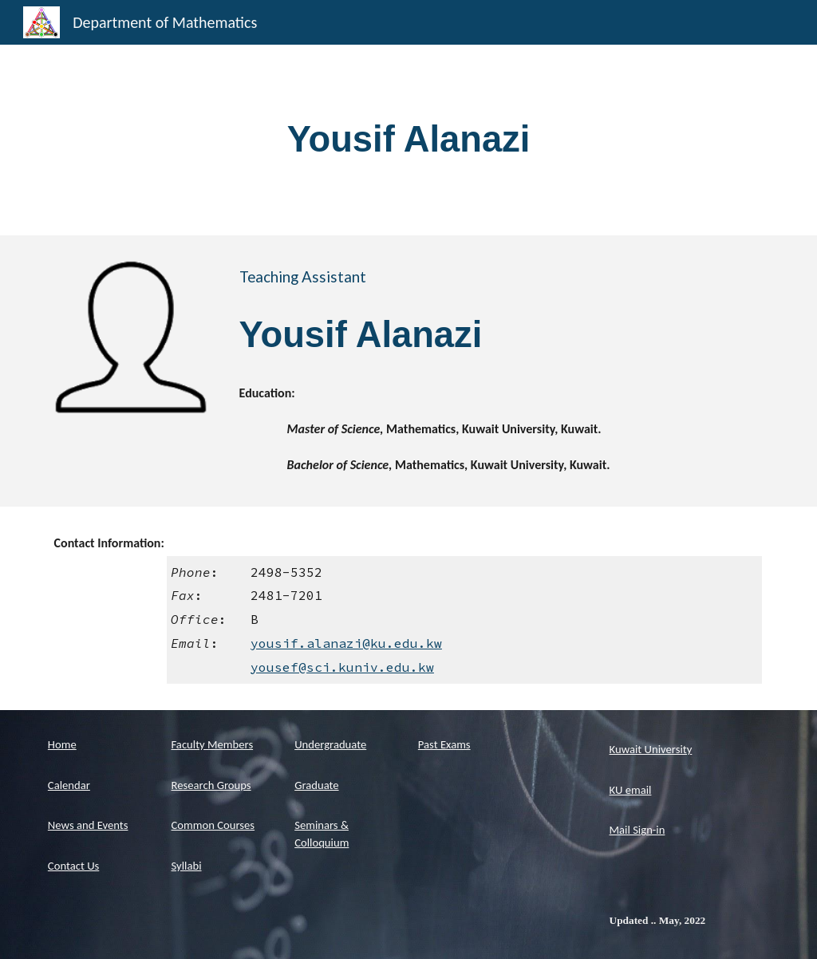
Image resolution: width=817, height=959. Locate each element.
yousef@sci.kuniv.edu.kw (342, 667)
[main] (409, 140)
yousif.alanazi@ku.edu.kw (346, 643)
